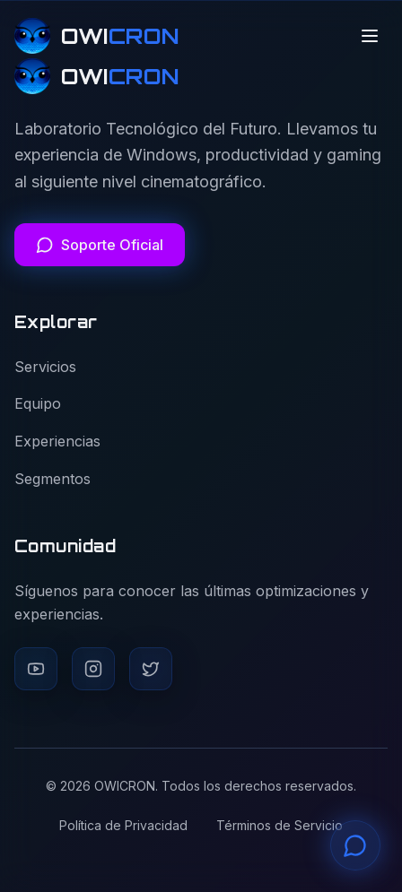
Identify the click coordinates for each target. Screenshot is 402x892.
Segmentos (52, 479)
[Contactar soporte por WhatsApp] (355, 845)
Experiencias (57, 441)
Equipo (37, 403)
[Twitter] (150, 668)
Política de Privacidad (123, 825)
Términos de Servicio (279, 825)
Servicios (45, 367)
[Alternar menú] (370, 36)
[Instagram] (93, 668)
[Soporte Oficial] (99, 244)
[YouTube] (35, 668)
